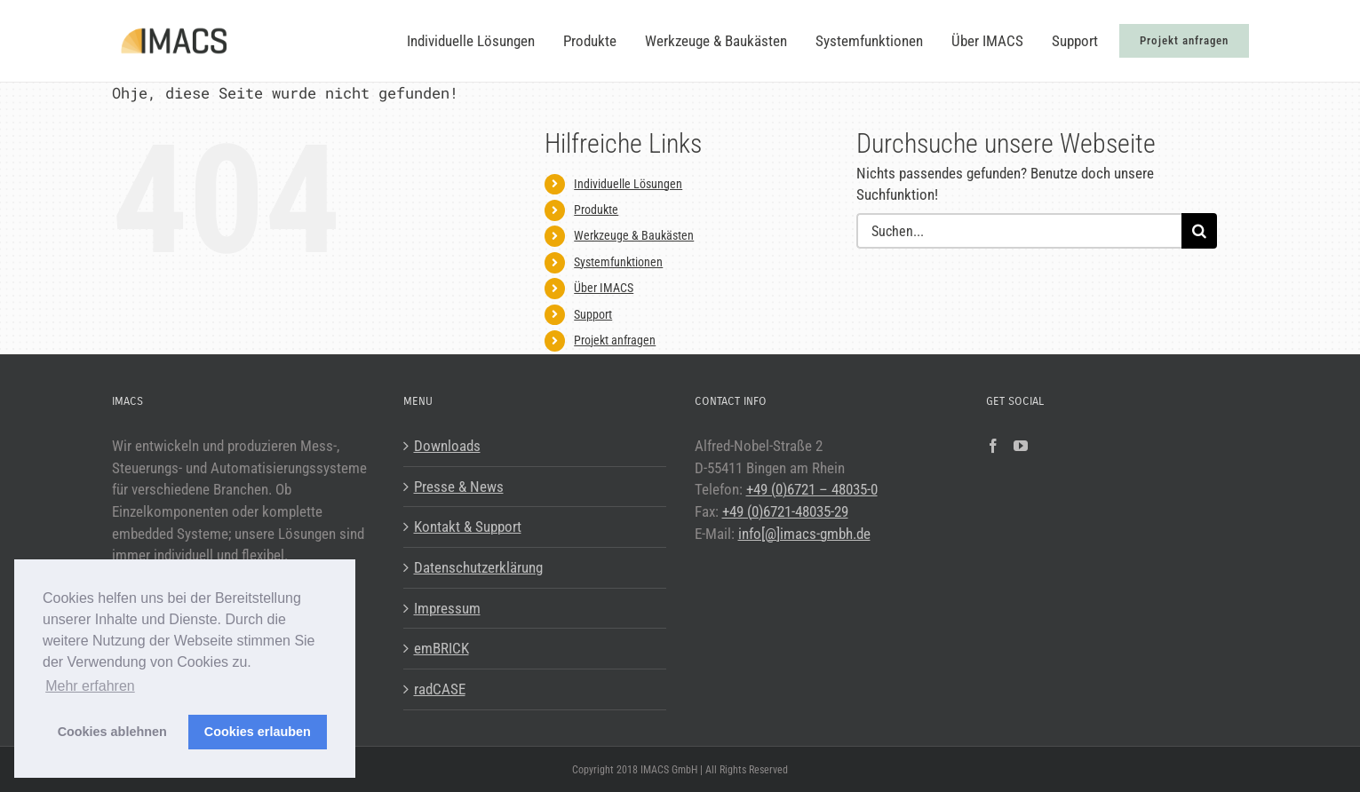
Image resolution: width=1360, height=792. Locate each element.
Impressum (447, 608)
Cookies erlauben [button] (257, 732)
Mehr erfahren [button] (90, 685)
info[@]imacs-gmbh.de (804, 534)
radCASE (439, 689)
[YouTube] (1021, 446)
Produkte (596, 209)
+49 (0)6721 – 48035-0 (812, 489)
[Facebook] (993, 446)
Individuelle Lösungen (628, 184)
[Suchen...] (1019, 231)
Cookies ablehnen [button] (112, 732)
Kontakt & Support (467, 526)
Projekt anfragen (615, 340)
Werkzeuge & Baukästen (634, 235)
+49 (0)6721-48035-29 (785, 511)
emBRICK (441, 648)
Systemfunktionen (618, 262)
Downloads (447, 446)
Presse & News (459, 486)
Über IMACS (603, 288)
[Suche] (1199, 231)
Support (593, 314)
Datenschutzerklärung (478, 567)
